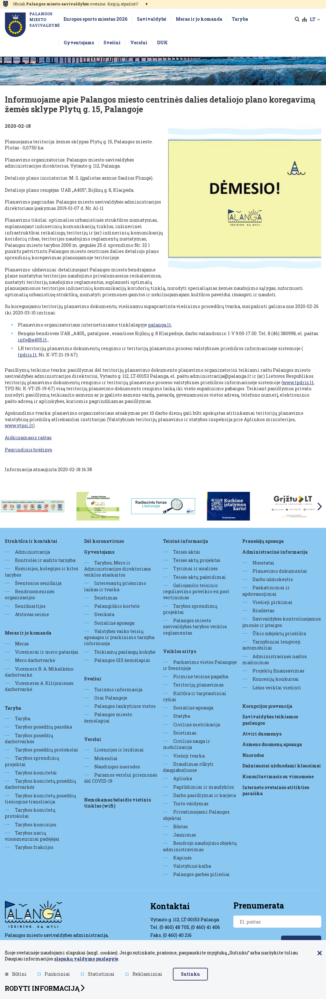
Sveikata (104, 614)
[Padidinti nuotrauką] (244, 199)
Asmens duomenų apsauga (272, 744)
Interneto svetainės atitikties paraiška (275, 790)
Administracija (32, 552)
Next (319, 506)
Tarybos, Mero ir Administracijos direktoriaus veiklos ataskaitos (117, 569)
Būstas (180, 826)
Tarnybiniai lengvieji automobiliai (271, 645)
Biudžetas (263, 610)
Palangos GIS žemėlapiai (122, 660)
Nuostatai (263, 563)
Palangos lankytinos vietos (125, 706)
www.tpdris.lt (298, 382)
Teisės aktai (186, 552)
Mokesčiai (106, 758)
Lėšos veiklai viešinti (276, 688)
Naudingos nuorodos (117, 767)
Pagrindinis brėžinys (28, 450)
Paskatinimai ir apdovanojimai (266, 591)
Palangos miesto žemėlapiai (108, 717)
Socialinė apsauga (114, 623)
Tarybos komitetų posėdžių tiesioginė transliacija (40, 799)
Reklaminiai (143, 974)
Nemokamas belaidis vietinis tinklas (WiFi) (117, 803)
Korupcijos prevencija (267, 706)
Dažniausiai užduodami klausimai (281, 766)
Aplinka (182, 778)
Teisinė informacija (185, 541)
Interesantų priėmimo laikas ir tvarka (115, 586)
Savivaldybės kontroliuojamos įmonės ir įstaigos (281, 622)
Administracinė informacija (275, 552)
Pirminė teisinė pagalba (200, 676)
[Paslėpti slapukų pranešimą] (319, 953)
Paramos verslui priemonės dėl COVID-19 (120, 778)
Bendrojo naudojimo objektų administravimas (200, 846)
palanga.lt (159, 325)
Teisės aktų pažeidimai (199, 577)
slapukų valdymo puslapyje (86, 959)
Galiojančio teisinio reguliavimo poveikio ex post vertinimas (196, 591)
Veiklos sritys (179, 651)
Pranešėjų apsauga (263, 541)
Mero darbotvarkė (35, 660)
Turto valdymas (191, 804)
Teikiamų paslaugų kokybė (124, 652)
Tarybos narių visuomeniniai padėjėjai (32, 836)
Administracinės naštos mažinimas (274, 659)
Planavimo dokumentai (279, 571)
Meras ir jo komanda (28, 633)
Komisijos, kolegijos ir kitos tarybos (41, 571)
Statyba (181, 716)
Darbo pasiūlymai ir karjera (204, 795)
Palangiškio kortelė (116, 606)
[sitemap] (304, 19)
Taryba (13, 708)
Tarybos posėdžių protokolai (46, 750)
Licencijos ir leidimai (119, 750)
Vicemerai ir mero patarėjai (47, 652)
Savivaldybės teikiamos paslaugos (270, 720)
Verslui (92, 739)
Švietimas (105, 598)
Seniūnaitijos (30, 606)
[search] (297, 19)
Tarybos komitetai (36, 773)
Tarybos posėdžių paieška (43, 727)
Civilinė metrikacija (196, 725)
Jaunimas (184, 835)
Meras (22, 644)
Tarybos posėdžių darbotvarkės (29, 738)
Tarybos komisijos (35, 825)
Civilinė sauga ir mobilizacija (186, 744)
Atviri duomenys (261, 734)
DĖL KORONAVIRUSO (104, 541)
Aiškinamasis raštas (28, 438)
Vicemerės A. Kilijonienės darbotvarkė (39, 686)
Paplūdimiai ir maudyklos (203, 787)
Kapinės (182, 858)
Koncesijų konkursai (275, 679)
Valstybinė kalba (192, 866)
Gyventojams (99, 552)
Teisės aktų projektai (197, 560)
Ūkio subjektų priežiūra (279, 633)
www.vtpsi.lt (19, 425)
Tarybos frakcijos (34, 847)
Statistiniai (98, 974)
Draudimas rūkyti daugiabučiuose (188, 767)
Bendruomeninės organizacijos (29, 594)
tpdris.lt (27, 355)
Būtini (16, 974)
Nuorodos (253, 755)
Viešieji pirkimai (272, 602)
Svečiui (92, 679)
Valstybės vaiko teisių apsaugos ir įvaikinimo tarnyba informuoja (119, 637)
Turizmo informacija (118, 689)
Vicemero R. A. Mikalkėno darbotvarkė (39, 672)
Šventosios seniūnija (38, 583)
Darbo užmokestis (272, 579)
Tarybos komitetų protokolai (30, 813)
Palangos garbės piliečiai (201, 874)
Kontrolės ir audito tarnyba (45, 560)
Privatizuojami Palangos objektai (196, 815)
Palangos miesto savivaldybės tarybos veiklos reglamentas (195, 626)
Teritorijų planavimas (198, 685)
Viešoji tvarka (189, 756)
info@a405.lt (32, 340)
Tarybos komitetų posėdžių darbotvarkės (40, 784)
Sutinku (190, 974)
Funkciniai (54, 974)
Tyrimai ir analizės (195, 568)
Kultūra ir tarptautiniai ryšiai (194, 696)
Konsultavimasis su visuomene (278, 776)
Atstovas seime (32, 614)
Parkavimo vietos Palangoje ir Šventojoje (200, 665)
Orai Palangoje (110, 698)
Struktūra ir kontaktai (31, 541)
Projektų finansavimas (278, 671)
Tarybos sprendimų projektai (32, 761)
